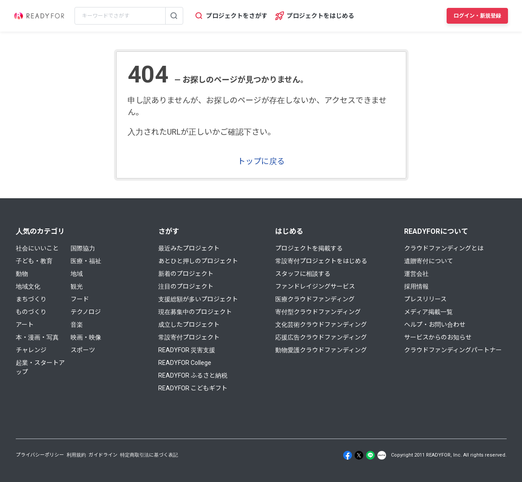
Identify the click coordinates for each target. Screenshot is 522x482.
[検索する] (174, 16)
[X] (359, 455)
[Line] (370, 455)
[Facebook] (347, 455)
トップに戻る (261, 161)
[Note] (381, 455)
